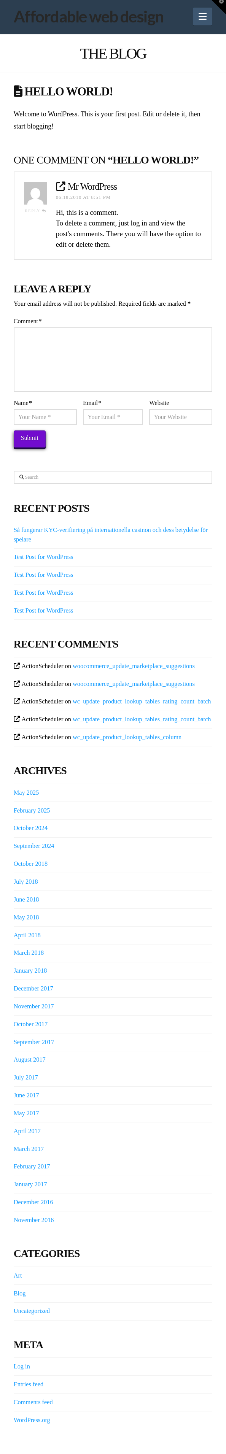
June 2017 (26, 1095)
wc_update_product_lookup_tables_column (127, 737)
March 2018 (29, 952)
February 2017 (32, 1166)
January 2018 (30, 970)
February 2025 (32, 810)
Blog (20, 1293)
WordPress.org (32, 1420)
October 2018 (31, 863)
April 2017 (27, 1131)
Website (159, 402)
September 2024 (34, 845)
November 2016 (34, 1220)
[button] (202, 16)
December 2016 (33, 1202)
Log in (22, 1366)
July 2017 (26, 1077)
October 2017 (31, 1024)
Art (18, 1275)
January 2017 (30, 1184)
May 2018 (26, 917)
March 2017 (29, 1148)
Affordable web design (89, 16)
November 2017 (34, 1006)
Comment (28, 321)
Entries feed (29, 1384)
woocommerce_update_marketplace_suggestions (134, 666)
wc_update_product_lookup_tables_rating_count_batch (142, 701)
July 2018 (26, 881)
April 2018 (27, 935)
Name (23, 402)
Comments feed (33, 1402)
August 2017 (30, 1059)
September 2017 (34, 1042)
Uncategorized (32, 1310)
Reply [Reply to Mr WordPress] (36, 211)
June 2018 (26, 899)
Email (92, 402)
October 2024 (31, 828)
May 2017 (26, 1113)
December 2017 (33, 988)
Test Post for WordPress (43, 556)
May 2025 (26, 792)
